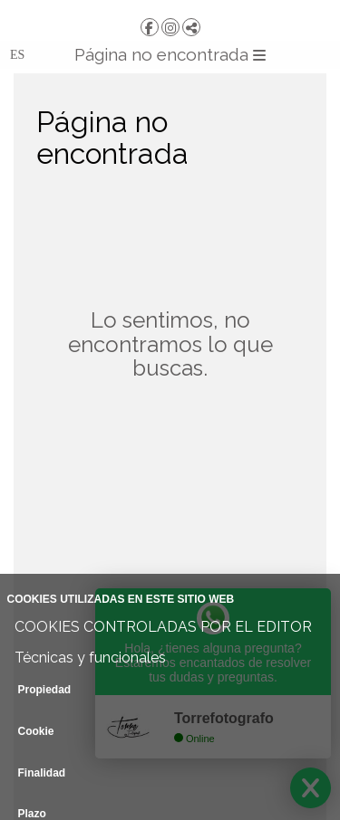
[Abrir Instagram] (170, 27)
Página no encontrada (170, 54)
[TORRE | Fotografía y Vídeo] (170, 7)
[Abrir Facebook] (150, 27)
